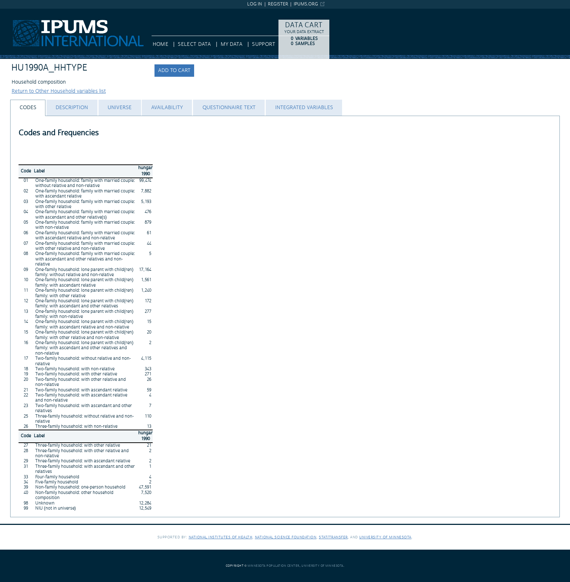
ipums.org (306, 4)
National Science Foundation (286, 537)
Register (278, 4)
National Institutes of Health (221, 537)
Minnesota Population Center (274, 566)
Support (263, 44)
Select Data (194, 44)
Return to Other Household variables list (59, 91)
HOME (160, 44)
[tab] (27, 108)
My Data (231, 44)
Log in (254, 4)
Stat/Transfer (333, 537)
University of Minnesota (385, 537)
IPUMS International (23, 12)
